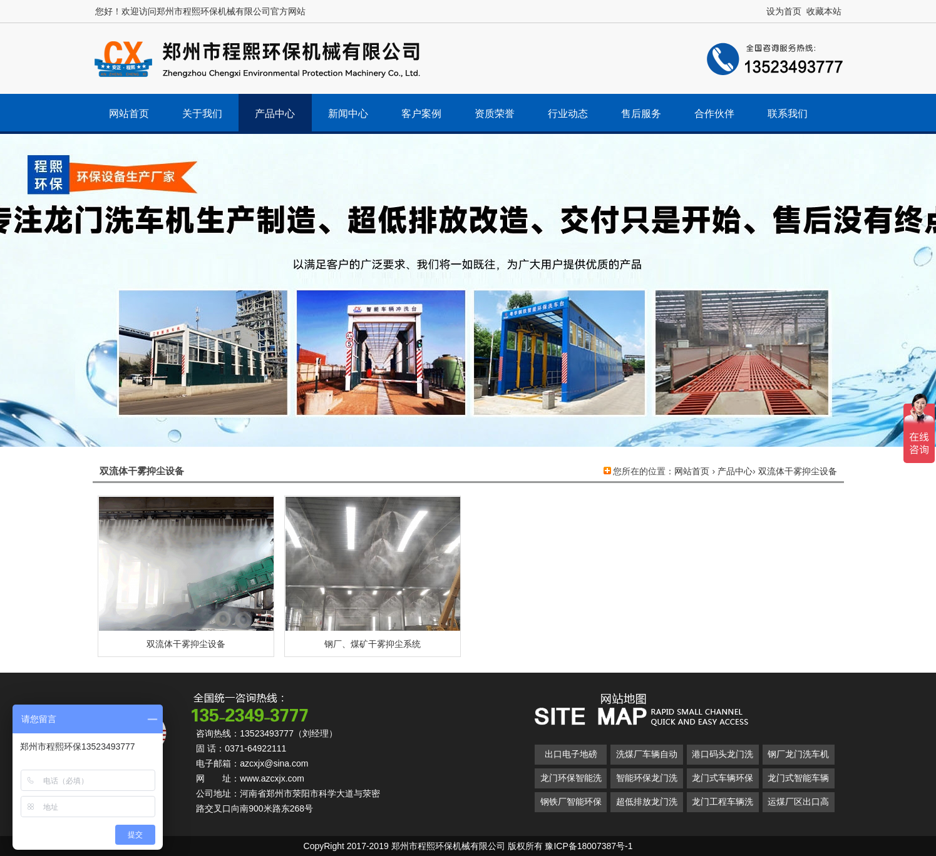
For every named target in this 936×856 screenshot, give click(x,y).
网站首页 (129, 113)
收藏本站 (823, 11)
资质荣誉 (495, 113)
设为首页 (783, 11)
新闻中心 (348, 113)
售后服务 (641, 113)
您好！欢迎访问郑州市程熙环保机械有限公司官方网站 (200, 11)
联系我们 (788, 113)
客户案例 (421, 113)
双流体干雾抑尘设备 (797, 471)
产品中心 (275, 113)
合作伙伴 (714, 113)
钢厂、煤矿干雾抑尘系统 (372, 644)
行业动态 (568, 113)
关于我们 (202, 113)
